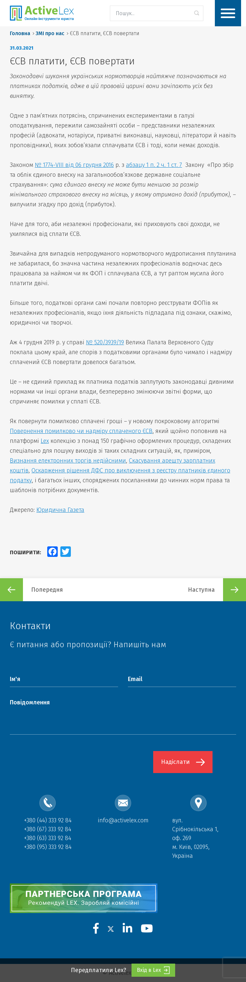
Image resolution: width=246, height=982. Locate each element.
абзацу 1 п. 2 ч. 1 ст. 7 (154, 165)
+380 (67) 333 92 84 (47, 829)
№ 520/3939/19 (105, 342)
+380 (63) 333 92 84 (47, 838)
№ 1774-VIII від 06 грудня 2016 (74, 165)
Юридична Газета (60, 510)
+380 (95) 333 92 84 (48, 847)
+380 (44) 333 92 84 (48, 820)
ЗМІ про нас (50, 33)
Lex (45, 441)
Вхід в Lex (153, 970)
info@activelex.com (123, 820)
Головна (20, 33)
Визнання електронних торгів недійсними (68, 460)
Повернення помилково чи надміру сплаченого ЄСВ (81, 431)
